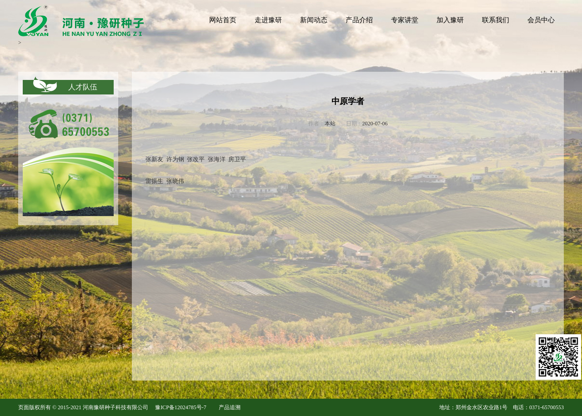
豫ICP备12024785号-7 (180, 407)
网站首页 (222, 20)
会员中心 (541, 20)
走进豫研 (268, 20)
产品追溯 (230, 407)
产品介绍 (359, 20)
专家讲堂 (404, 20)
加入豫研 (450, 20)
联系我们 (495, 20)
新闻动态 (313, 20)
